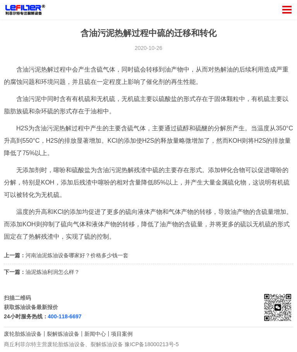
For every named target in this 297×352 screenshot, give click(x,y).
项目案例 (122, 334)
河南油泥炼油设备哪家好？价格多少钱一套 (77, 255)
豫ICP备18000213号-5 (152, 344)
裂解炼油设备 (63, 334)
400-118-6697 (65, 316)
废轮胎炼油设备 (23, 334)
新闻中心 (95, 334)
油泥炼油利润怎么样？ (53, 272)
